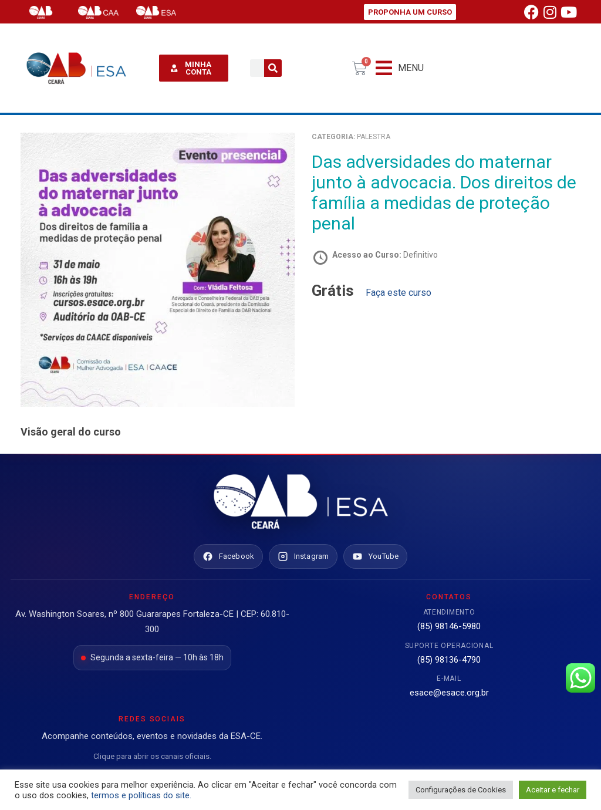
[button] (400, 68)
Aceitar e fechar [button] (552, 789)
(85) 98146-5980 (449, 626)
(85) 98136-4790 (449, 659)
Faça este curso (398, 292)
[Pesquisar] (273, 68)
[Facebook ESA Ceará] (228, 556)
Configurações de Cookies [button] (461, 789)
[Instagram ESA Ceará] (303, 556)
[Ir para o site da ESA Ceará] (300, 502)
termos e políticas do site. (141, 795)
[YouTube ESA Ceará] (375, 556)
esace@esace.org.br (449, 692)
